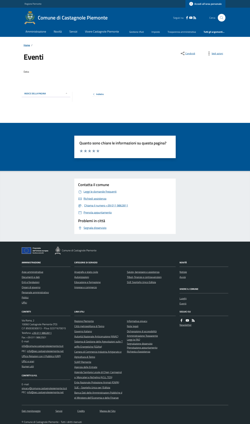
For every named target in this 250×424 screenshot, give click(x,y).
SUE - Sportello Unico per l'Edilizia (92, 387)
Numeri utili (28, 366)
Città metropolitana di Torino (89, 326)
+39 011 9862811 (42, 333)
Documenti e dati (31, 277)
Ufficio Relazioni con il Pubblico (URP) (41, 356)
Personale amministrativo (35, 292)
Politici (25, 297)
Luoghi (183, 298)
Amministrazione (36, 31)
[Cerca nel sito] (220, 18)
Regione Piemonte (33, 3)
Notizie (183, 272)
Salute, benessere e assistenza (143, 272)
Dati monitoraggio (31, 411)
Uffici (24, 302)
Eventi (183, 303)
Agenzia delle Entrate (85, 367)
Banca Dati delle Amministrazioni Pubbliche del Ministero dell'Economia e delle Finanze (98, 395)
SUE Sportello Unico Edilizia (141, 282)
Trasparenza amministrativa (182, 32)
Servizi (73, 31)
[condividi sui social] (188, 53)
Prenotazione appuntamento (142, 347)
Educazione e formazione (87, 282)
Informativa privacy (137, 321)
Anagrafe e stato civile (86, 272)
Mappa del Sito (107, 411)
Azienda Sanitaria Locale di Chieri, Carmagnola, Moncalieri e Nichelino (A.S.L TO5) (98, 374)
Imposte (155, 32)
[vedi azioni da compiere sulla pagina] (215, 53)
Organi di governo (31, 287)
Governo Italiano (83, 331)
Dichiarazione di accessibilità (142, 331)
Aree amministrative (32, 272)
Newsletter (185, 325)
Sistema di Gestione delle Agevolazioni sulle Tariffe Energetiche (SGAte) (98, 344)
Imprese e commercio (85, 287)
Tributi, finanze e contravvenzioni (144, 277)
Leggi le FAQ (133, 339)
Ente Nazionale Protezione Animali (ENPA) (96, 382)
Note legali (132, 326)
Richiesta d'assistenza (138, 351)
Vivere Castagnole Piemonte (102, 31)
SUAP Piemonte (82, 362)
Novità (58, 31)
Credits (81, 411)
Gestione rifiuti (136, 32)
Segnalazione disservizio (139, 343)
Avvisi (183, 277)
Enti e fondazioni (30, 282)
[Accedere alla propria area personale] (205, 4)
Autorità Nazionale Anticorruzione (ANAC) (96, 336)
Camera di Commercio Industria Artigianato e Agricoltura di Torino (97, 354)
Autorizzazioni (81, 277)
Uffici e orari (28, 361)
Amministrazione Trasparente (142, 336)
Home (27, 45)
